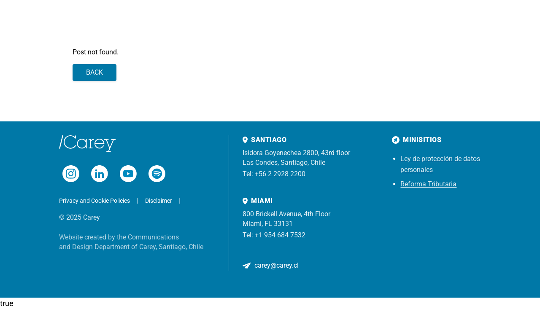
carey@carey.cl (276, 265)
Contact (271, 21)
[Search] (474, 21)
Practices (136, 21)
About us (240, 21)
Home (83, 21)
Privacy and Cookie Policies (94, 200)
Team (107, 21)
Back (94, 72)
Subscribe (509, 21)
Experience (173, 21)
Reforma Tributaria (428, 184)
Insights (207, 21)
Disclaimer (158, 200)
